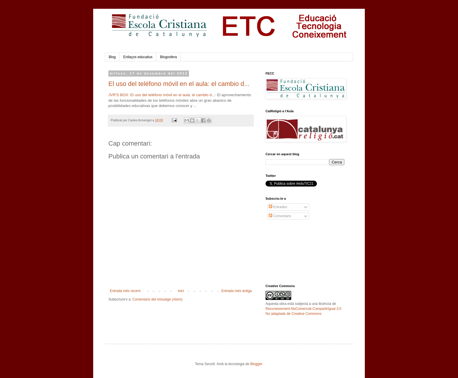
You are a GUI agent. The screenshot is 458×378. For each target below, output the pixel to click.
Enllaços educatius (137, 57)
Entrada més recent (125, 291)
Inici (181, 291)
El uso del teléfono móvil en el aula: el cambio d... (178, 83)
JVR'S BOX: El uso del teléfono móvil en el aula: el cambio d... (161, 95)
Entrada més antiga (236, 291)
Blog (112, 57)
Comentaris (280, 216)
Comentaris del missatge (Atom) (157, 299)
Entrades (278, 207)
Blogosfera (168, 57)
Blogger (256, 364)
